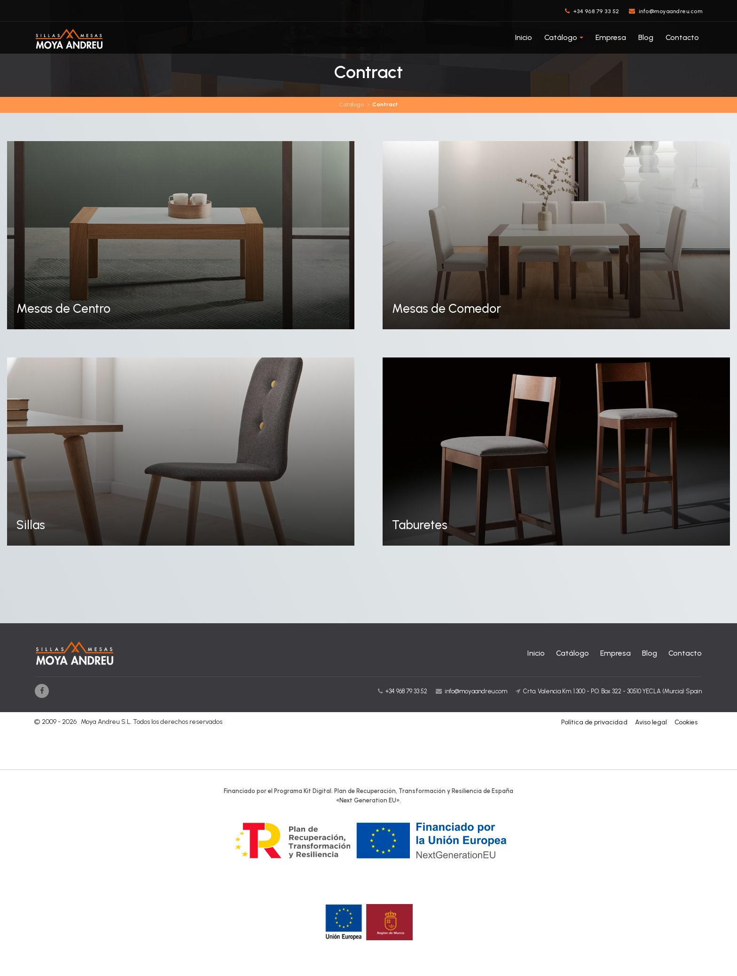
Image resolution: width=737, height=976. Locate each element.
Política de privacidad (594, 723)
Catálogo (560, 37)
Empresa (611, 37)
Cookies (686, 723)
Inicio (523, 37)
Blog (645, 37)
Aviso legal (651, 723)
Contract (385, 105)
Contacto (682, 37)
